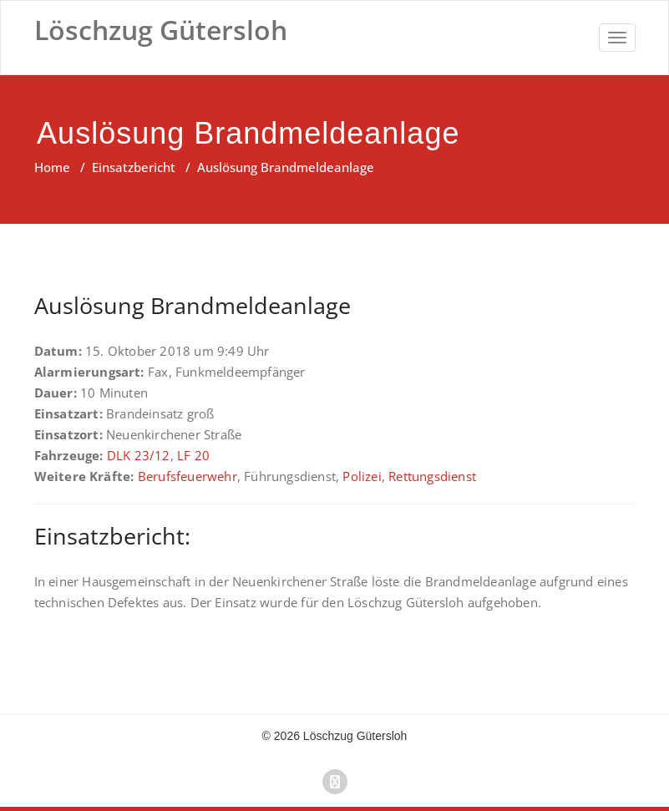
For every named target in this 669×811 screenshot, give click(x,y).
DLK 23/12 (138, 455)
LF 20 (193, 455)
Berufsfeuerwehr (187, 476)
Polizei (361, 476)
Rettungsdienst (432, 476)
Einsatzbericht (133, 167)
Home (52, 167)
